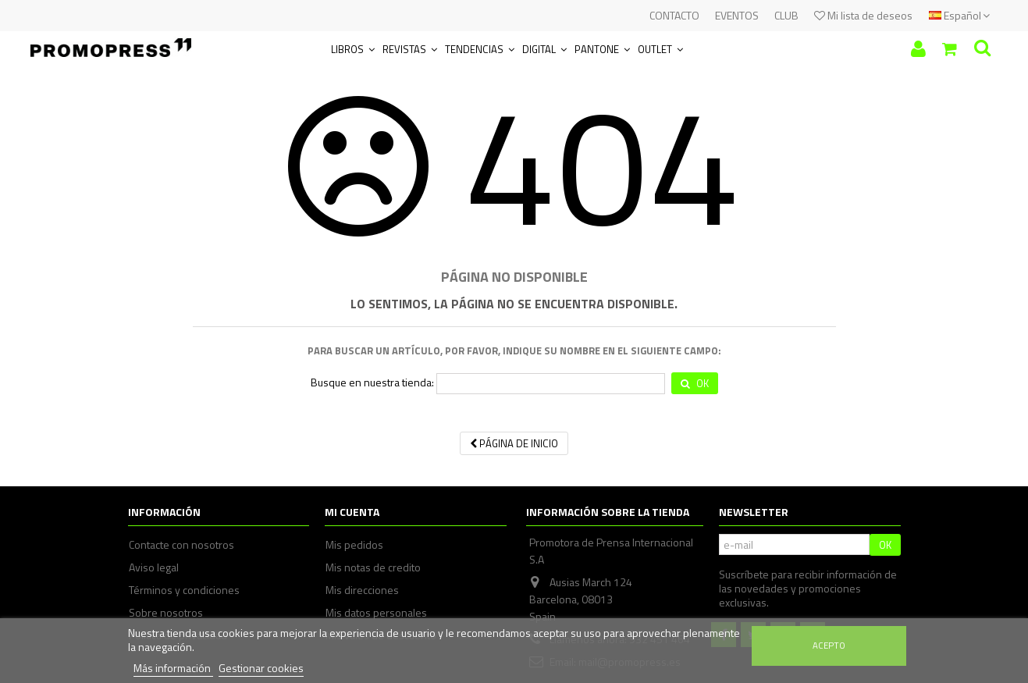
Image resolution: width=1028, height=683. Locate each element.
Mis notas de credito (373, 567)
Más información (173, 668)
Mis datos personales (376, 613)
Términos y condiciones (184, 590)
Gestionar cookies (261, 668)
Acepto (829, 645)
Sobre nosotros (166, 613)
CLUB (786, 15)
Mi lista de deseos (863, 15)
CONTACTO (674, 15)
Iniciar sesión (918, 48)
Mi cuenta (352, 511)
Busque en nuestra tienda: (372, 382)
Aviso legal (154, 567)
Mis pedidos (354, 545)
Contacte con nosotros (181, 545)
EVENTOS (737, 15)
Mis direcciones (362, 590)
